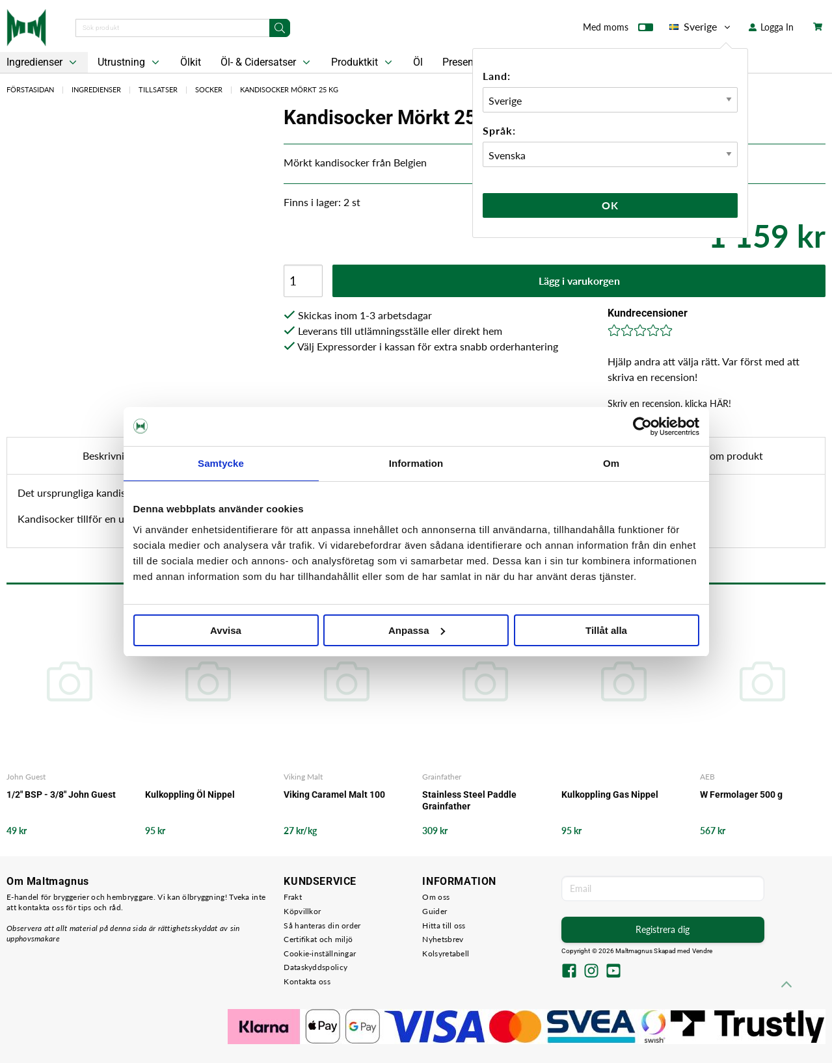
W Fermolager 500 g (741, 794)
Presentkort (468, 62)
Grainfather (441, 776)
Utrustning (130, 62)
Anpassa (416, 630)
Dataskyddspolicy (315, 967)
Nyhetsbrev (442, 939)
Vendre (702, 950)
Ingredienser (96, 89)
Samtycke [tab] (221, 463)
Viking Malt (303, 776)
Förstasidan (30, 89)
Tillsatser (158, 89)
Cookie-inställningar (320, 953)
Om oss (436, 897)
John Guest (26, 776)
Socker (208, 89)
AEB (707, 776)
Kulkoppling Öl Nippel (190, 794)
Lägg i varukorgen (579, 280)
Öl (418, 62)
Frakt (293, 897)
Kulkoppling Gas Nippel (609, 794)
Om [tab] (611, 463)
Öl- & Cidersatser (267, 62)
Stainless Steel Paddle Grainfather (469, 800)
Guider (434, 911)
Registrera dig (663, 929)
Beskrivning (109, 455)
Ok (610, 205)
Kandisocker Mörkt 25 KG (289, 89)
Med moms (618, 29)
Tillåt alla (606, 630)
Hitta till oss (443, 925)
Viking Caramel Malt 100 (334, 794)
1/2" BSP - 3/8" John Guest (61, 794)
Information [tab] (416, 463)
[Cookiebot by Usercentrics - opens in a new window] (642, 426)
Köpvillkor (302, 911)
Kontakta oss (307, 981)
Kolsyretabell (445, 953)
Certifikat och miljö (318, 939)
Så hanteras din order (322, 925)
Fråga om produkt (722, 455)
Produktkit (363, 62)
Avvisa (225, 630)
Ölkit (190, 62)
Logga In (771, 27)
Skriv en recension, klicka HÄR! (669, 403)
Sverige (700, 27)
